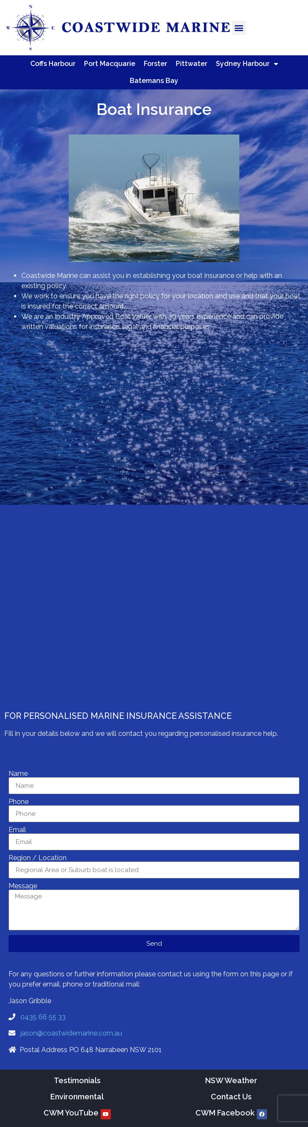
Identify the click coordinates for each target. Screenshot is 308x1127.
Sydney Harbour (247, 64)
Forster (155, 64)
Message (23, 886)
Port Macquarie (109, 64)
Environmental (77, 1096)
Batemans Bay (154, 81)
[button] (239, 28)
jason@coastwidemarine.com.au (71, 1033)
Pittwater (191, 64)
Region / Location (38, 858)
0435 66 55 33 (43, 1017)
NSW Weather (231, 1080)
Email (17, 830)
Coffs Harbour (53, 64)
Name (18, 773)
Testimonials (77, 1080)
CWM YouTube (71, 1112)
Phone (19, 801)
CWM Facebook (225, 1112)
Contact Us (231, 1096)
